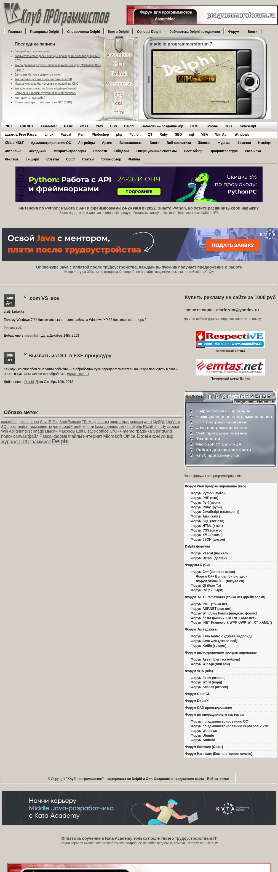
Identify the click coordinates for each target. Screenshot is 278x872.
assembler (49, 126)
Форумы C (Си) (197, 565)
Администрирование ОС (51, 143)
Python (135, 134)
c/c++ (84, 126)
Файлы (134, 159)
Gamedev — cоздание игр (162, 126)
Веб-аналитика (179, 143)
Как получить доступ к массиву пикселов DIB (43, 79)
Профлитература (224, 151)
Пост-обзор (193, 151)
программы (119, 422)
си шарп (32, 159)
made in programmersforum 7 (181, 44)
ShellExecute (70, 422)
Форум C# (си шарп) (207, 590)
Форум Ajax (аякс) (205, 516)
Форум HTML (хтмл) (207, 526)
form (90, 426)
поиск (6, 436)
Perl (81, 134)
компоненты (41, 426)
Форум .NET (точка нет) (210, 604)
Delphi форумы (197, 546)
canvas (20, 436)
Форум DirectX (197, 701)
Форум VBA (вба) (199, 671)
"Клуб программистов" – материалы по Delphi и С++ (109, 779)
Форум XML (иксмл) (207, 535)
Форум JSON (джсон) (208, 539)
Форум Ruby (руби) (206, 507)
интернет (92, 436)
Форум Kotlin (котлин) (208, 646)
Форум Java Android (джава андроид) (221, 636)
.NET (8, 126)
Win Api (221, 134)
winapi (168, 436)
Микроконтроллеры (70, 151)
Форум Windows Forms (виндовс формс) (224, 613)
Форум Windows (204, 731)
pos (13, 427)
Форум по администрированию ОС (219, 721)
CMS (99, 126)
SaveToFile (49, 422)
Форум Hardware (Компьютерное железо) (218, 754)
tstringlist (24, 431)
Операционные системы (156, 151)
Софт (70, 159)
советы (103, 422)
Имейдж (264, 143)
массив (136, 422)
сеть (122, 426)
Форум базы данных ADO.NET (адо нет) (223, 618)
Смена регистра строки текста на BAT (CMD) (43, 102)
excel (154, 436)
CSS (113, 126)
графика (143, 431)
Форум (233, 32)
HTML (194, 126)
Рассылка (253, 151)
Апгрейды (86, 143)
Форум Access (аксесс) (209, 687)
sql (191, 134)
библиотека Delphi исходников (195, 32)
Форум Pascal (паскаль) (210, 553)
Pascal (66, 134)
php (119, 134)
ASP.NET (26, 126)
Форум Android (203, 740)
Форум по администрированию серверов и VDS (230, 726)
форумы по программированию (217, 476)
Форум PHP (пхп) (204, 498)
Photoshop (100, 134)
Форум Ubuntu (202, 735)
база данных (106, 426)
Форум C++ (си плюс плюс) (213, 572)
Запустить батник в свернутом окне (37, 74)
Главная (15, 32)
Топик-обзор (111, 159)
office (104, 431)
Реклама (11, 159)
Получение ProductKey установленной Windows (45, 93)
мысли (51, 431)
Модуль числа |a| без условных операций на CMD (46, 83)
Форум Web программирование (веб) (215, 486)
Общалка (121, 151)
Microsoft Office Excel (125, 436)
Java (228, 126)
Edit (79, 431)
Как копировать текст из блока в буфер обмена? (45, 88)
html (131, 426)
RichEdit (150, 426)
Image (38, 431)
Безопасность (130, 143)
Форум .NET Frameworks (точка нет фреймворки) (225, 597)
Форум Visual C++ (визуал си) (220, 581)
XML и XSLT (14, 143)
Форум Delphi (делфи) (209, 558)
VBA (204, 134)
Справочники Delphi (83, 32)
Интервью (13, 151)
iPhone (212, 126)
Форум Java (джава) (201, 629)
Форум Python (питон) (208, 493)
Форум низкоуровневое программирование (221, 652)
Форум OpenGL (197, 694)
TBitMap (89, 422)
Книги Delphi (118, 32)
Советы (52, 159)
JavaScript (247, 126)
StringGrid (162, 431)
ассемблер (10, 422)
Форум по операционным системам (214, 715)
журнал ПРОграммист (26, 441)
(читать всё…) (15, 327)
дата (57, 426)
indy (162, 426)
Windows (242, 134)
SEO (178, 134)
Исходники (37, 151)
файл (33, 436)
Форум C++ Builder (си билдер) (221, 576)
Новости (100, 151)
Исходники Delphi (44, 32)
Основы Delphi (149, 32)
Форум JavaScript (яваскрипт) (215, 512)
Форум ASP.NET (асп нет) (211, 609)
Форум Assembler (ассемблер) (215, 659)
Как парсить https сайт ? (30, 97)
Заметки (244, 143)
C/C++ (115, 431)
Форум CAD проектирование (208, 708)
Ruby (163, 134)
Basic (68, 126)
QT (150, 134)
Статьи (88, 159)
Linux (49, 134)
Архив (107, 143)
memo (129, 431)
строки (173, 426)
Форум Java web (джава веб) (214, 641)
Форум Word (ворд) (206, 682)
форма (60, 436)
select (34, 422)
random (23, 427)
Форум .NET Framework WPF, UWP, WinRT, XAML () (231, 622)
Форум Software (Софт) (204, 747)
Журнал (224, 143)
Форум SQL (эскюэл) (207, 521)
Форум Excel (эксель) (208, 678)
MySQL (159, 422)
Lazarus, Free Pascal (21, 134)
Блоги (253, 32)
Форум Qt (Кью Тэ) (206, 585)
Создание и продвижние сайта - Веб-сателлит (191, 779)
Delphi (129, 126)
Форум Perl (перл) (205, 503)
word (148, 422)
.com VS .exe (43, 298)
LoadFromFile (73, 426)
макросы (67, 431)
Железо (204, 143)
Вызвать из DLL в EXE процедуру (69, 355)
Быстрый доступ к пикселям (32, 51)
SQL (5, 427)
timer (24, 422)
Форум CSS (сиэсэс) (207, 530)
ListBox (91, 431)
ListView (173, 422)
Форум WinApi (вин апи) (210, 664)
